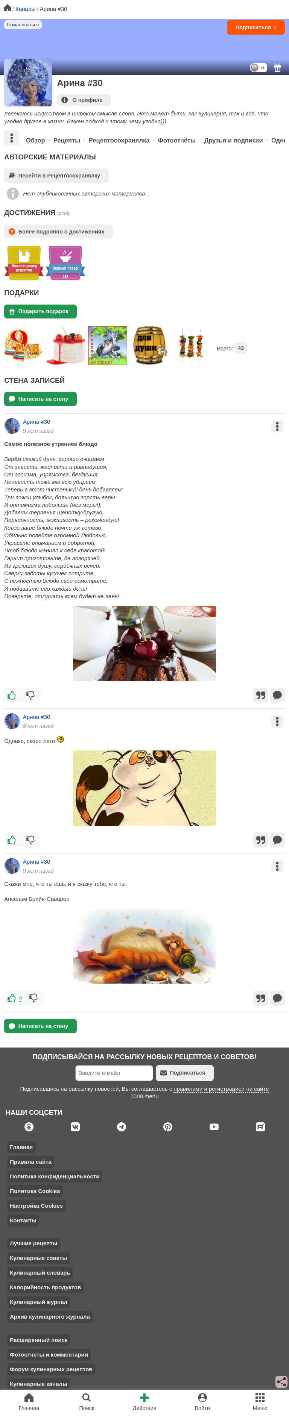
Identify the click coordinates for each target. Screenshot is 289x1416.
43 (241, 348)
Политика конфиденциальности (54, 1176)
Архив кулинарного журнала (50, 1316)
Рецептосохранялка (119, 140)
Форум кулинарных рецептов (51, 1369)
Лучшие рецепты (33, 1243)
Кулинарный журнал (38, 1302)
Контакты (23, 1220)
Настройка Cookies (36, 1205)
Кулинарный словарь (40, 1272)
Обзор (35, 140)
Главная (21, 1147)
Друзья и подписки (233, 140)
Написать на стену (38, 399)
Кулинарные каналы (38, 1384)
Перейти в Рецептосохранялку (54, 175)
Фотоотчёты (177, 140)
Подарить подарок (38, 311)
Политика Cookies (35, 1191)
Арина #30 (36, 421)
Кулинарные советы (38, 1258)
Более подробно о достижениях (56, 231)
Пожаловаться (23, 24)
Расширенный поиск (38, 1340)
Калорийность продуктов (45, 1287)
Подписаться (256, 27)
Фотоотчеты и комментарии (49, 1354)
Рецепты (66, 140)
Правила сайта (31, 1161)
